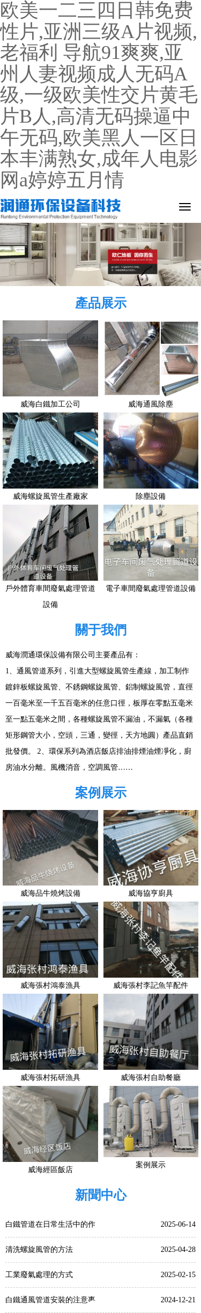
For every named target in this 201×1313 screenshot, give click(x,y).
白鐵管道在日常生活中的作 (50, 1224)
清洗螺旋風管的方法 (39, 1250)
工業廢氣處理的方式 (39, 1275)
